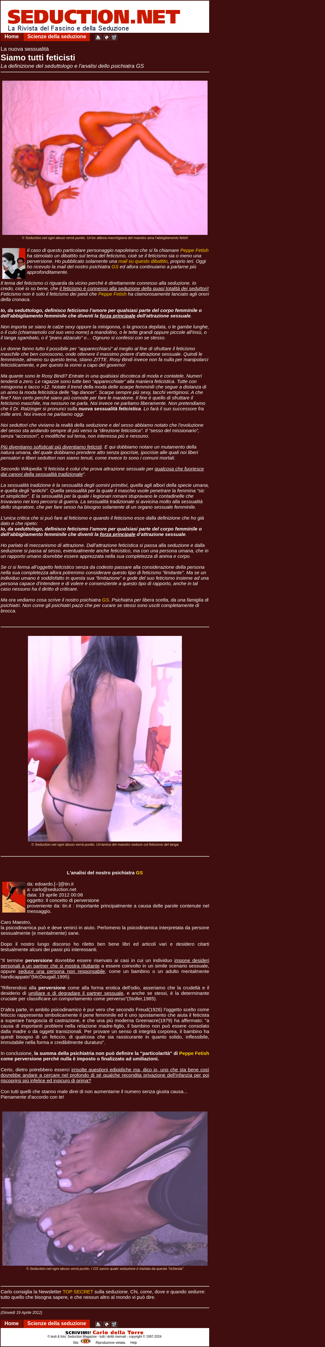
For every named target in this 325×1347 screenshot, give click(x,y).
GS (114, 266)
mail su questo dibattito (142, 261)
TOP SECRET (78, 1291)
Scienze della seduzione (56, 36)
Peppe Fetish (194, 250)
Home (11, 36)
